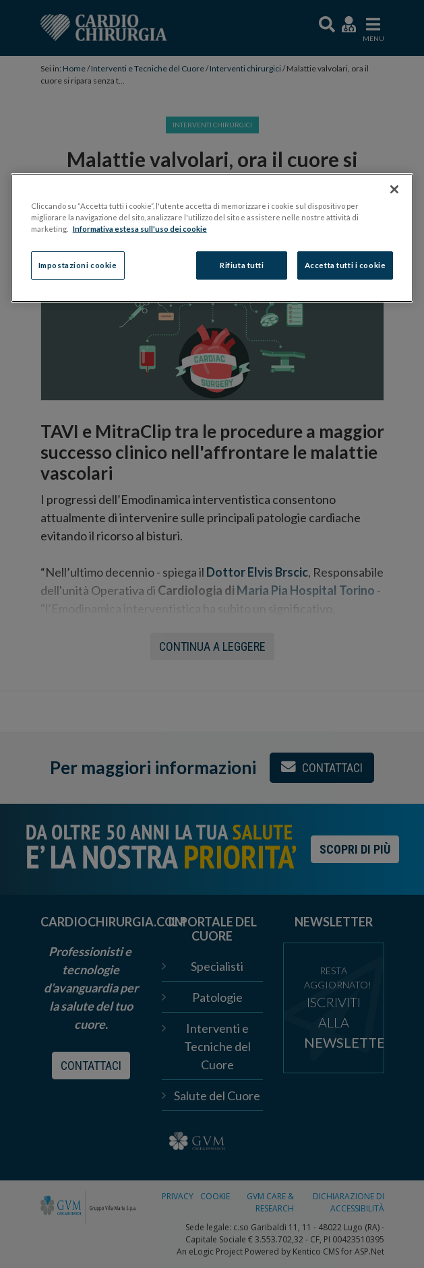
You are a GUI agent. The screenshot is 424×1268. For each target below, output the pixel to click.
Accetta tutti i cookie (345, 265)
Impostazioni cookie (77, 265)
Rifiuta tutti (242, 265)
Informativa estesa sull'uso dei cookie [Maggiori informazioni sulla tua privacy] (140, 228)
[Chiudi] (394, 189)
